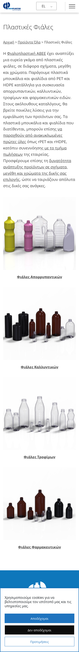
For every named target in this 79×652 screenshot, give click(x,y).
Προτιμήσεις (39, 642)
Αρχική (8, 42)
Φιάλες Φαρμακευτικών (39, 547)
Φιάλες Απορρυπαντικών (39, 276)
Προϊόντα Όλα (29, 42)
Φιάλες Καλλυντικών (39, 367)
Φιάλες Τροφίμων (39, 456)
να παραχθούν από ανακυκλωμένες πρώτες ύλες (32, 135)
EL (43, 6)
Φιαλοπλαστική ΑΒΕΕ (26, 53)
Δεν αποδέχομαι (39, 630)
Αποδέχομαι (39, 618)
